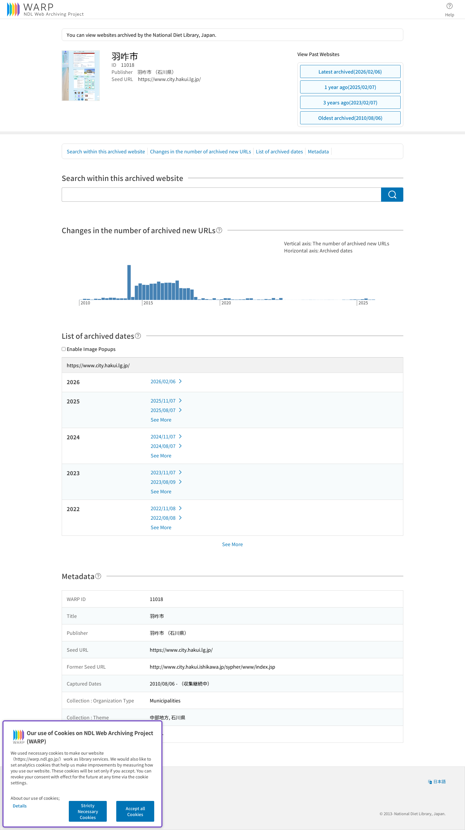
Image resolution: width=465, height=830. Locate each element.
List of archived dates (279, 151)
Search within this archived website (106, 151)
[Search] (392, 194)
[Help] (219, 230)
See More (161, 419)
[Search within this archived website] (221, 194)
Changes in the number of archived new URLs (200, 151)
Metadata (318, 151)
